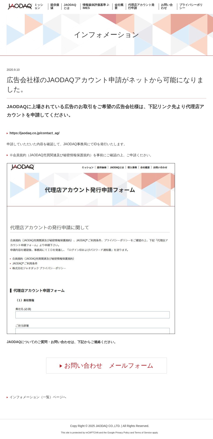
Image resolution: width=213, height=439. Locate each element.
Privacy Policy (122, 432)
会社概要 (119, 6)
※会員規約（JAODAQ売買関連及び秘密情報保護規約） (51, 155)
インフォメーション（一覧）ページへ (38, 397)
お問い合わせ (167, 6)
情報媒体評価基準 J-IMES (96, 6)
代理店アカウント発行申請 (141, 6)
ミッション (38, 6)
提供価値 (54, 6)
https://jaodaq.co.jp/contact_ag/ (34, 133)
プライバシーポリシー (191, 6)
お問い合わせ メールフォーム (109, 365)
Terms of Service (143, 432)
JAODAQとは (70, 6)
